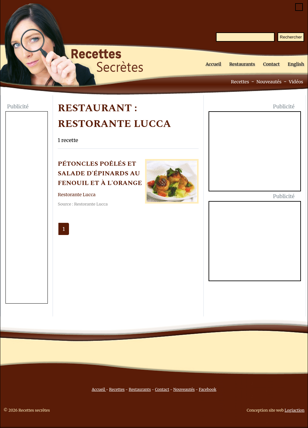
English (296, 64)
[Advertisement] (26, 208)
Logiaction (294, 410)
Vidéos (296, 82)
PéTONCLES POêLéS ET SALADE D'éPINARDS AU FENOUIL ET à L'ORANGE (100, 173)
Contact (271, 64)
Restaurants (242, 64)
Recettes (240, 82)
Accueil (213, 64)
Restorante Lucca (77, 194)
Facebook (208, 389)
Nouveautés (268, 82)
